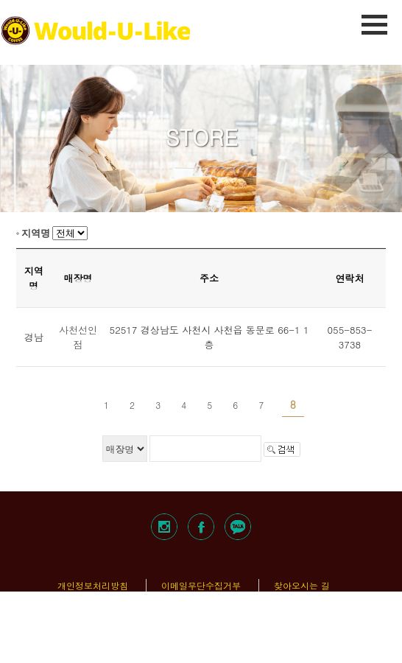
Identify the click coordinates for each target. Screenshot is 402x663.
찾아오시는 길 (302, 585)
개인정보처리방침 (92, 585)
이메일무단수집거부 (201, 585)
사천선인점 (78, 337)
